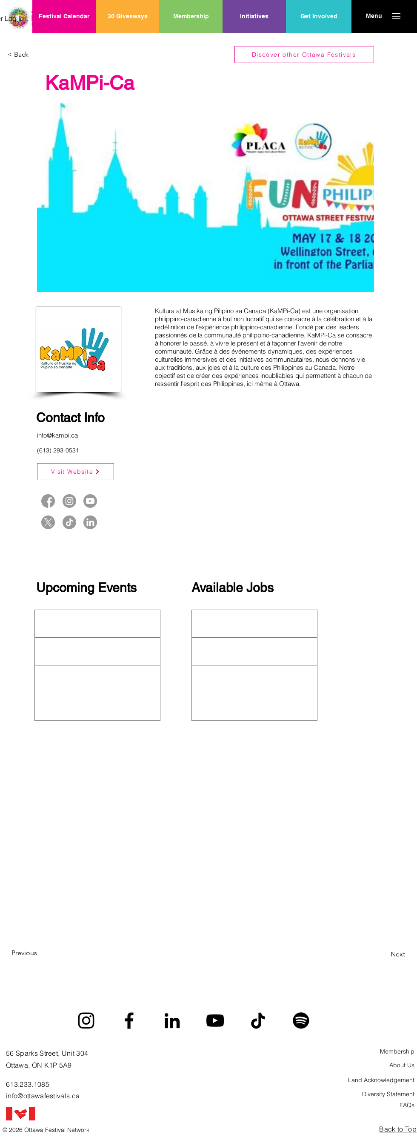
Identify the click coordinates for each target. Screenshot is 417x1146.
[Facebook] (129, 1020)
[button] (374, 16)
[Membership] (191, 16)
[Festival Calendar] (64, 16)
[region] (254, 44)
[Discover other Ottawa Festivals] (304, 54)
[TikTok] (258, 1020)
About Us (401, 1065)
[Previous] (39, 953)
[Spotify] (301, 1020)
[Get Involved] (318, 16)
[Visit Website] (75, 471)
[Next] (384, 954)
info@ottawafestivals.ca (43, 1095)
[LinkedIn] (172, 1020)
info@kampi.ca (57, 435)
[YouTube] (215, 1020)
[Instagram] (86, 1020)
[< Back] (36, 54)
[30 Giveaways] (127, 16)
